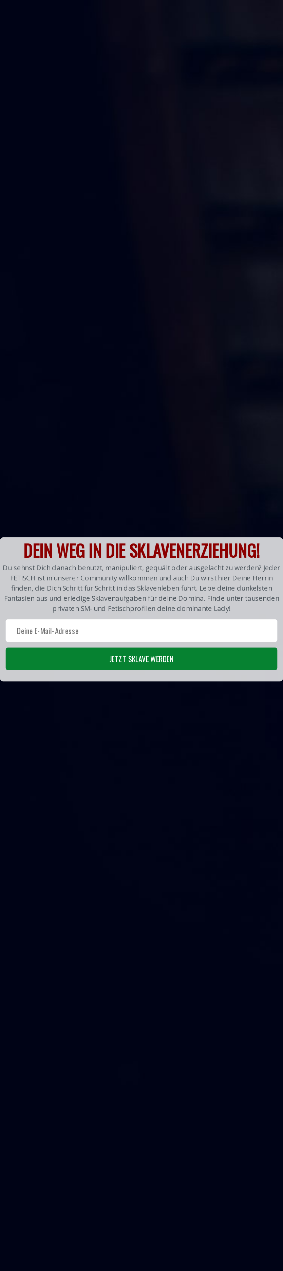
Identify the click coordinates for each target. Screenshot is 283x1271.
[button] (141, 609)
